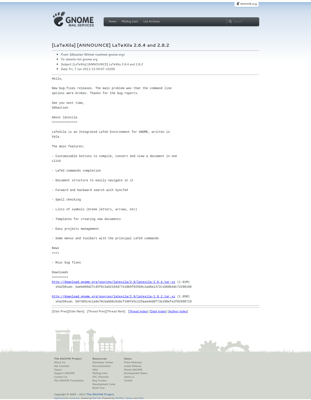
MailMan (119, 398)
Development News (135, 373)
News (128, 358)
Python (129, 398)
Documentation (101, 366)
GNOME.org (248, 4)
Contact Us (60, 377)
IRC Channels (100, 377)
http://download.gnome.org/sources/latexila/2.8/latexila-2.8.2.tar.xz (113, 296)
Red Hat (96, 398)
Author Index (178, 311)
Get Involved (61, 366)
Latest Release (132, 366)
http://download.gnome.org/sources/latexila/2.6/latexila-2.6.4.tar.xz (113, 282)
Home (112, 21)
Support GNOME (64, 373)
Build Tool (98, 388)
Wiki (95, 369)
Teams (58, 369)
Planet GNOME (133, 369)
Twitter (128, 380)
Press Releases (133, 362)
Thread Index (138, 311)
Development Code (103, 384)
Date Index (158, 311)
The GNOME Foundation (69, 380)
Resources (99, 358)
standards (74, 398)
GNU (141, 398)
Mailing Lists (130, 21)
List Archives (151, 21)
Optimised (59, 398)
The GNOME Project (68, 358)
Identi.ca (129, 377)
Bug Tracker (99, 380)
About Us (59, 362)
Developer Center (102, 362)
